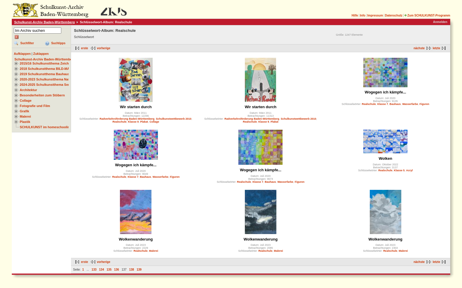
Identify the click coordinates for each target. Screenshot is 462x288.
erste (84, 48)
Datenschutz (393, 15)
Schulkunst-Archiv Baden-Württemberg (44, 22)
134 (101, 269)
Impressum (375, 15)
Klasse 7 (382, 104)
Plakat (144, 121)
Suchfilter (27, 43)
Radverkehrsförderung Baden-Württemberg (127, 118)
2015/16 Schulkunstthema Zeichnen (47, 63)
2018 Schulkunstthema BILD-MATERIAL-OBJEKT (57, 68)
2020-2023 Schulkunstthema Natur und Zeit (53, 79)
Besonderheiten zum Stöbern (42, 95)
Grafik (24, 111)
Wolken (385, 158)
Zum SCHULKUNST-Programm (427, 15)
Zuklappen (41, 53)
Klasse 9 (133, 121)
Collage (26, 100)
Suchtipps (58, 43)
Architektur (28, 90)
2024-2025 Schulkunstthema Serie (46, 84)
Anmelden (440, 22)
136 (116, 269)
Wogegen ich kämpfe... (385, 92)
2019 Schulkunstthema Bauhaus (45, 74)
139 (139, 269)
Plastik (25, 122)
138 (131, 269)
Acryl (409, 170)
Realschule (120, 121)
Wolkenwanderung (136, 239)
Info (362, 15)
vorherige (103, 48)
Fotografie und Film (35, 106)
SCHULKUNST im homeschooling (46, 127)
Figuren (424, 104)
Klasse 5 (399, 170)
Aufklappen (22, 53)
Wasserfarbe (410, 104)
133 (94, 269)
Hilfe (355, 15)
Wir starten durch (136, 107)
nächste (419, 48)
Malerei (25, 116)
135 (109, 269)
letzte (436, 48)
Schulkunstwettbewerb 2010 (174, 118)
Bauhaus (395, 104)
